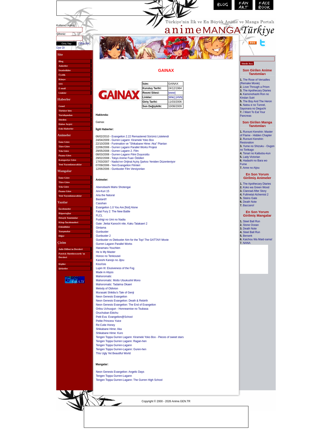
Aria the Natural (105, 195)
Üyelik (62, 74)
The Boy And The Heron (257, 101)
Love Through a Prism (256, 87)
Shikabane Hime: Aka (109, 329)
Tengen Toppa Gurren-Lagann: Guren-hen (121, 349)
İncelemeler (65, 208)
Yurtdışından (65, 115)
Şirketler (63, 268)
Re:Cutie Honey (105, 325)
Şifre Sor (84, 43)
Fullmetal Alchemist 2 (255, 194)
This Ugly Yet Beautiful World (113, 353)
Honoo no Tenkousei (108, 256)
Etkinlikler (64, 226)
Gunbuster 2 (103, 235)
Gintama (101, 227)
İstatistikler (65, 70)
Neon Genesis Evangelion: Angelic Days (120, 371)
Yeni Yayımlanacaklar (70, 164)
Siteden (62, 119)
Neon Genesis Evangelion (111, 296)
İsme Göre (64, 142)
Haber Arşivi (65, 124)
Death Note (250, 201)
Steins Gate (250, 198)
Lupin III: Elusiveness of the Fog (115, 268)
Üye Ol (60, 47)
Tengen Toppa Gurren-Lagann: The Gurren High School (129, 379)
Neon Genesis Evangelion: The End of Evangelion (126, 304)
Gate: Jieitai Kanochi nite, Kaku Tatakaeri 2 (121, 223)
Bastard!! (101, 199)
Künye (62, 79)
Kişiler (62, 264)
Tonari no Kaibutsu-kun (257, 153)
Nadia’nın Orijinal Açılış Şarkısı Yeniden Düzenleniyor (144, 161)
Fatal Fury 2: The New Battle (113, 211)
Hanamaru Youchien (108, 248)
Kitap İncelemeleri (68, 222)
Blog (61, 61)
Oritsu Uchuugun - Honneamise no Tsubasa (122, 308)
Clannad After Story (254, 191)
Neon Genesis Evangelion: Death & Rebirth (122, 300)
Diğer (61, 235)
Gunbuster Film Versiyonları (128, 168)
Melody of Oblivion (107, 288)
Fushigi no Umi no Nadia (110, 219)
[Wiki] (171, 97)
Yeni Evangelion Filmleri (126, 165)
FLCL (99, 215)
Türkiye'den (65, 110)
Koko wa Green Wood (256, 187)
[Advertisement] (109, 7)
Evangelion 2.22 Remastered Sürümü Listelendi (140, 136)
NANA (246, 243)
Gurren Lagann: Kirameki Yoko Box (133, 140)
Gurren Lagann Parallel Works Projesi (134, 147)
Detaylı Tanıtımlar (68, 217)
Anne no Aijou (251, 167)
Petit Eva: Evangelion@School (114, 316)
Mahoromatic (103, 276)
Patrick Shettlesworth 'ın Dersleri (72, 255)
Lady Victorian (251, 157)
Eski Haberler (66, 128)
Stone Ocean (251, 225)
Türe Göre (64, 146)
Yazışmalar (64, 231)
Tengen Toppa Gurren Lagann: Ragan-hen (121, 341)
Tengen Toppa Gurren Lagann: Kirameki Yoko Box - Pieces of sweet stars (140, 337)
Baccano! (248, 205)
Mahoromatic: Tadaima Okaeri (114, 284)
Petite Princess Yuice (108, 320)
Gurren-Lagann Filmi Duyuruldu (130, 154)
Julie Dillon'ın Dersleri (71, 249)
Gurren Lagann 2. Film (125, 150)
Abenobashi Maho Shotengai (113, 187)
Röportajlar (65, 213)
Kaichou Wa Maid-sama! (257, 239)
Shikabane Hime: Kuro (109, 333)
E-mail (62, 88)
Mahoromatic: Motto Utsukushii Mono (118, 280)
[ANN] (179, 97)
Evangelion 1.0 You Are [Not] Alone (117, 207)
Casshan (101, 203)
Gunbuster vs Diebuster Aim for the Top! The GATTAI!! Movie (132, 239)
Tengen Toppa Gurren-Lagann (114, 345)
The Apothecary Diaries (257, 90)
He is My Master (105, 252)
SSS (61, 83)
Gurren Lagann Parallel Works (114, 243)
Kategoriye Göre (67, 160)
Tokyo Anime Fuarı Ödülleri (128, 158)
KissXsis (101, 264)
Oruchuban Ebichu (107, 312)
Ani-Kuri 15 (102, 191)
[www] (172, 92)
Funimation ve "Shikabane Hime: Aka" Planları (139, 143)
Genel (62, 106)
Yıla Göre (64, 151)
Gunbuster (102, 231)
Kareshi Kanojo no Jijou (110, 260)
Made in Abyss (104, 272)
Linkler (62, 92)
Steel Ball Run (251, 221)
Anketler (63, 65)
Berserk (247, 235)
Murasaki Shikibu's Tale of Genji (115, 292)
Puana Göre (65, 155)
